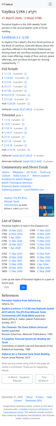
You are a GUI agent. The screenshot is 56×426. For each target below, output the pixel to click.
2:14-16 (8, 145)
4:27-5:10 (9, 94)
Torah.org (45, 172)
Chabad (6, 175)
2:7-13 (7, 141)
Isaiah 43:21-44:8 (32, 161)
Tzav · (44, 379)
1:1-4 (7, 119)
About (29, 397)
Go (23, 287)
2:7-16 (7, 82)
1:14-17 (8, 132)
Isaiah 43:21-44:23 (22, 109)
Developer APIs (33, 400)
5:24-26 (11, 103)
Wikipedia (18, 172)
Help (49, 397)
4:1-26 (7, 90)
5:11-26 (8, 99)
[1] (18, 62)
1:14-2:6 (8, 77)
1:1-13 (7, 73)
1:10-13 (8, 128)
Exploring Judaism (11, 189)
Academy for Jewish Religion (17, 179)
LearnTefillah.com (34, 189)
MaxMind (36, 415)
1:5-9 (7, 124)
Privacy (40, 397)
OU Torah (31, 172)
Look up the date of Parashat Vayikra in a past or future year (28, 281)
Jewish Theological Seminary (17, 182)
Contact (18, 400)
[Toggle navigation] (50, 4)
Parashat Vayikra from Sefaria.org (21, 300)
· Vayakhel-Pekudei (17, 379)
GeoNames (22, 415)
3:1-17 (7, 86)
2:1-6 (7, 136)
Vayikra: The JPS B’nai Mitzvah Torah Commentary (15, 201)
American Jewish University (16, 186)
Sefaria (5, 172)
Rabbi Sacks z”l (21, 175)
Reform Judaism (41, 175)
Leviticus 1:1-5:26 (15, 37)
